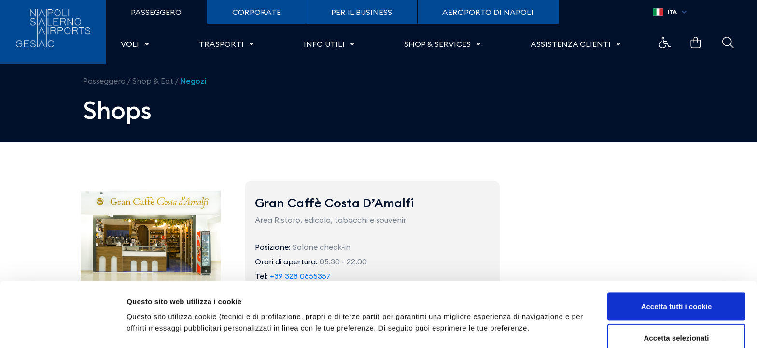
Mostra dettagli (508, 311)
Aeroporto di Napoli (487, 12)
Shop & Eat (152, 81)
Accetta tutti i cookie (676, 259)
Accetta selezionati (676, 291)
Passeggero (104, 81)
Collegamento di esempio (665, 42)
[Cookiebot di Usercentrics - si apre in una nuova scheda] (62, 329)
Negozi (193, 81)
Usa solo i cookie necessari (676, 322)
